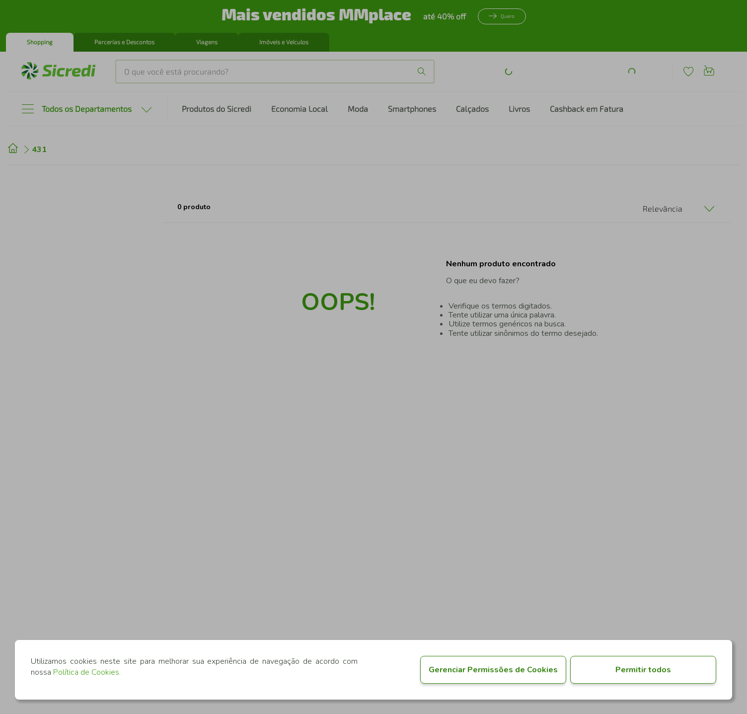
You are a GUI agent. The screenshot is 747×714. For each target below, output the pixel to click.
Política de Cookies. (87, 672)
